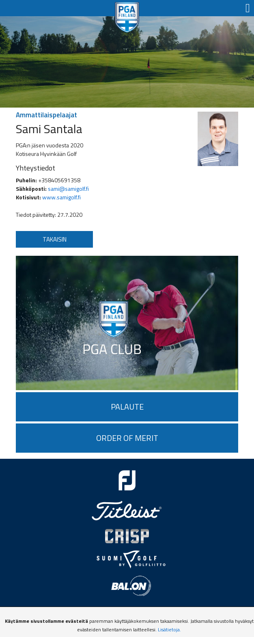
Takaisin (55, 239)
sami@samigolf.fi (68, 188)
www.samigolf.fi (61, 197)
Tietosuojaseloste (126, 616)
